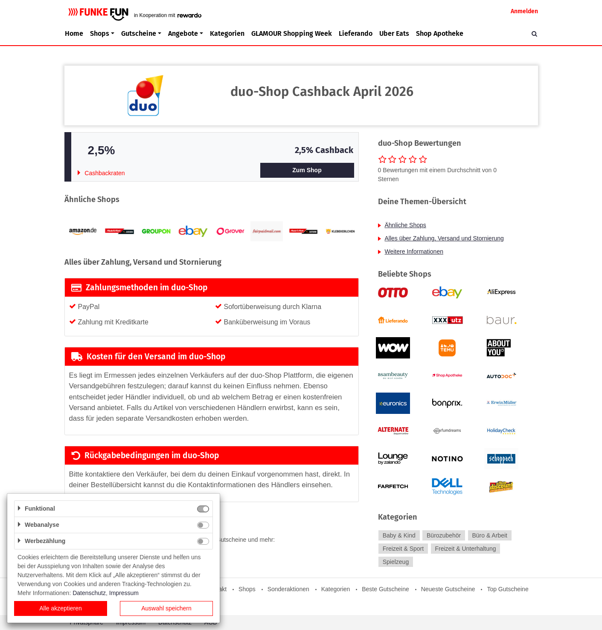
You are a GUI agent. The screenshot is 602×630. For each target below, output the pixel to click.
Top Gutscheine (507, 589)
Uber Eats (394, 33)
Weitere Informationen (414, 251)
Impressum (124, 593)
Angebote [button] (183, 33)
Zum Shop (306, 170)
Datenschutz (89, 593)
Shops (247, 589)
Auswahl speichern (166, 608)
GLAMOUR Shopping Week (291, 33)
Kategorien (227, 33)
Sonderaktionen (288, 589)
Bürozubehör (444, 535)
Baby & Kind (399, 535)
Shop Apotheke (439, 33)
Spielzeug (396, 561)
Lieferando (355, 33)
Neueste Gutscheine (448, 589)
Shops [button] (99, 33)
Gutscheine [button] (138, 33)
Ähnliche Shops (405, 225)
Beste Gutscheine (385, 589)
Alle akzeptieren (60, 608)
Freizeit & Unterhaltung (465, 548)
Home (74, 33)
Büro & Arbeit (489, 535)
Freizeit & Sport (403, 548)
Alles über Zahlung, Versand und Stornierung (444, 238)
